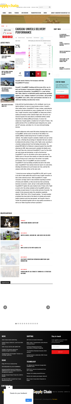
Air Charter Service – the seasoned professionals (7, 89)
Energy (23, 220)
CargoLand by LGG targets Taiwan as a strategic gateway (36, 272)
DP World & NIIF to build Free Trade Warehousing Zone (11, 379)
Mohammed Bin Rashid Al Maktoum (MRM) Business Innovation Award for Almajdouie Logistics (12, 371)
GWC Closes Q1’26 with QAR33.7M (7, 105)
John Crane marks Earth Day (6, 56)
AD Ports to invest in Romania (35, 339)
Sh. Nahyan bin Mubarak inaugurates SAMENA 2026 (65, 36)
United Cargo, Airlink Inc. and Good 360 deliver (7, 73)
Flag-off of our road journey (9, 363)
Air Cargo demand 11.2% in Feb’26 (65, 68)
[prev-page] (55, 75)
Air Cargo (24, 233)
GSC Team (9, 33)
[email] (62, 92)
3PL (22, 245)
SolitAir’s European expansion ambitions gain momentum (35, 260)
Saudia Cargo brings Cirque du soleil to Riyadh (12, 375)
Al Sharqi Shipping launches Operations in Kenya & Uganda (35, 347)
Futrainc (54, 399)
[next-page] (58, 75)
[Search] (49, 7)
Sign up (62, 96)
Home (2, 26)
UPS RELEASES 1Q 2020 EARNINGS (11, 366)
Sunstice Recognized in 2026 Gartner (65, 52)
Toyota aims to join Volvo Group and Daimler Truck (64, 60)
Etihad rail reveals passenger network (37, 376)
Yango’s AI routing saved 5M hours (36, 373)
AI (6, 26)
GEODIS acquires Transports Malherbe (65, 44)
